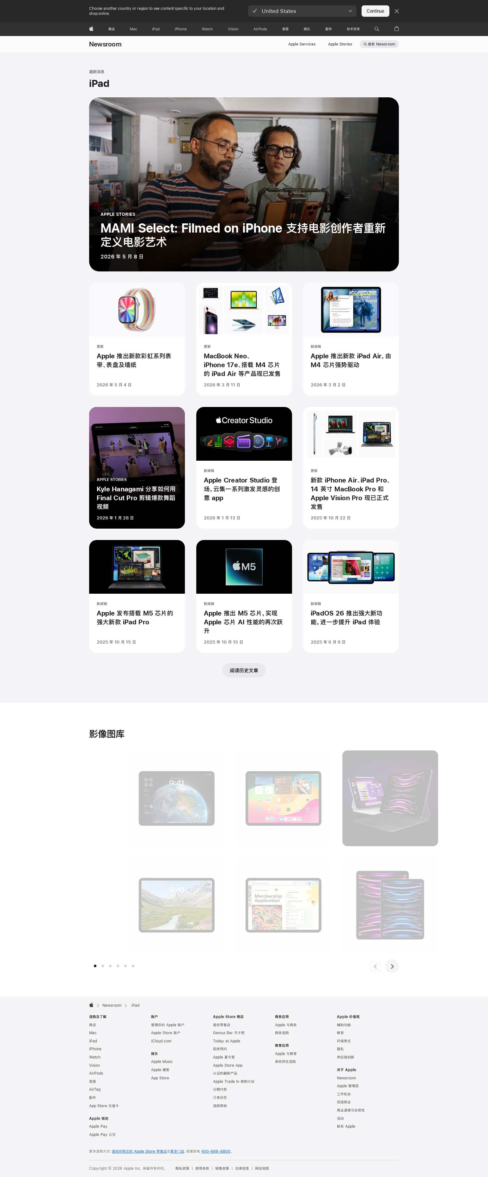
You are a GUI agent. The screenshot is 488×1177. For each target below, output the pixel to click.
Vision (94, 1065)
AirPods (96, 1073)
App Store (160, 1078)
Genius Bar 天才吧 (229, 1033)
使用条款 (202, 1168)
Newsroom (105, 44)
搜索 (381, 44)
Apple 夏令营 (224, 1057)
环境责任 (344, 1041)
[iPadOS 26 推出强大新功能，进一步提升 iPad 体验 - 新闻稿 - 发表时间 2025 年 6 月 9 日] (351, 596)
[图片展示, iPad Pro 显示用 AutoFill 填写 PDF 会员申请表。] (244, 905)
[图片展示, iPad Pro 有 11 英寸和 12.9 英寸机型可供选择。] (351, 905)
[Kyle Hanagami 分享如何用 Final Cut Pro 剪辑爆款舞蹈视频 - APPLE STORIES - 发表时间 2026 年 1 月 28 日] (137, 468)
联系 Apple (346, 1126)
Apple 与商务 (286, 1025)
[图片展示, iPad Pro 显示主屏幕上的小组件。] (244, 798)
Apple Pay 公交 (102, 1135)
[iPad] (155, 29)
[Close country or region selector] (397, 11)
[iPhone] (180, 29)
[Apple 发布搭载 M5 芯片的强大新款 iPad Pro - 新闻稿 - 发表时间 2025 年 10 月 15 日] (137, 596)
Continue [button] (375, 11)
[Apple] (91, 29)
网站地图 (262, 1168)
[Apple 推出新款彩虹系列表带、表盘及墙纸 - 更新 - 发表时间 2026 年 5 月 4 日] (137, 339)
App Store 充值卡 (104, 1106)
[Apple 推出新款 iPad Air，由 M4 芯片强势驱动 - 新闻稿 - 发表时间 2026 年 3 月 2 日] (351, 339)
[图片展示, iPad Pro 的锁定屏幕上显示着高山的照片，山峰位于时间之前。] (138, 905)
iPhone (95, 1049)
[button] (302, 11)
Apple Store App (227, 1065)
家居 (92, 1081)
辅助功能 (344, 1025)
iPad (93, 1041)
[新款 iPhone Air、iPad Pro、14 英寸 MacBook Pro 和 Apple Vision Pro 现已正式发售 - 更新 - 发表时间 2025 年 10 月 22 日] (351, 468)
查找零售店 (221, 1025)
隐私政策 (182, 1168)
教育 (340, 1033)
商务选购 (282, 1033)
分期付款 (220, 1089)
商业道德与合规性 (351, 1110)
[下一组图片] (392, 966)
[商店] (111, 29)
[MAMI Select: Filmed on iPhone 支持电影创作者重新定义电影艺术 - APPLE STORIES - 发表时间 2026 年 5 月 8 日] (244, 184)
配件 (92, 1098)
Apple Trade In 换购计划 (233, 1081)
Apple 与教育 (286, 1054)
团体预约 (220, 1049)
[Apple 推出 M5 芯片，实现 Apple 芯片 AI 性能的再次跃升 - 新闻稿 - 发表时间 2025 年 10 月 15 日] (244, 596)
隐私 (340, 1049)
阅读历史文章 (244, 670)
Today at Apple (226, 1041)
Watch (95, 1057)
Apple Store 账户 (165, 1033)
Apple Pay (98, 1126)
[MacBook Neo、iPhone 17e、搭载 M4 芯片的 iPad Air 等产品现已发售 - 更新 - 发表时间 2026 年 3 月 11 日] (244, 339)
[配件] (328, 29)
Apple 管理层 (348, 1086)
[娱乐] (307, 29)
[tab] (95, 966)
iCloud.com (161, 1041)
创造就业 (344, 1102)
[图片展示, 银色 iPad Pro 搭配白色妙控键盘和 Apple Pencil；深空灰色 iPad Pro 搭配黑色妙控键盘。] (351, 798)
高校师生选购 (285, 1062)
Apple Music (162, 1062)
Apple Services (301, 44)
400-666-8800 (215, 1151)
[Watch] (207, 29)
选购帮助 (220, 1106)
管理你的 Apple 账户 (168, 1025)
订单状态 (220, 1098)
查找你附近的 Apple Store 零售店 (139, 1151)
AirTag (95, 1089)
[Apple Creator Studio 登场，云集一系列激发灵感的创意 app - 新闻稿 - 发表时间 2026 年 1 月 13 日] (244, 468)
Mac (93, 1033)
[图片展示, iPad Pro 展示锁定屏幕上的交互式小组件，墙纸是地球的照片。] (138, 798)
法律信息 (242, 1168)
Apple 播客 (160, 1070)
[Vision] (233, 29)
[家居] (285, 29)
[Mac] (133, 29)
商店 (92, 1025)
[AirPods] (260, 29)
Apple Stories (340, 44)
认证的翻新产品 (225, 1073)
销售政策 (222, 1168)
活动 (340, 1118)
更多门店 (177, 1151)
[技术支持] (353, 29)
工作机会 (344, 1094)
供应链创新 (345, 1057)
